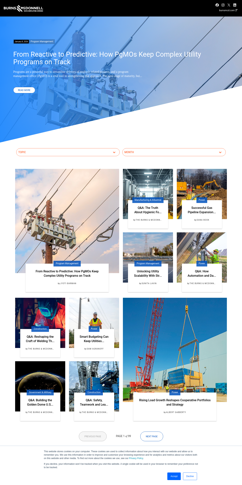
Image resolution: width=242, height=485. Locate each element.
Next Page (151, 436)
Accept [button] (174, 476)
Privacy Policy (136, 458)
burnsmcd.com (228, 10)
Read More (24, 90)
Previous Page (92, 436)
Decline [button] (190, 476)
